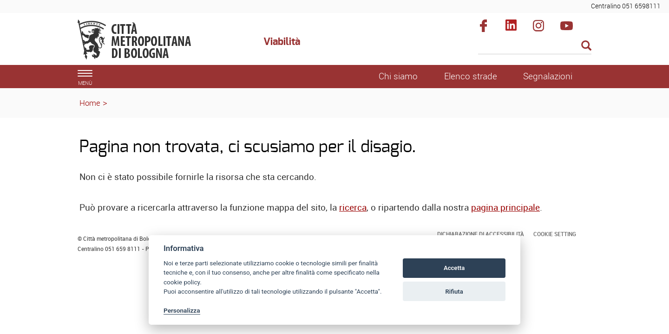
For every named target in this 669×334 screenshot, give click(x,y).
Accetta (454, 267)
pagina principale (505, 207)
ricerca (353, 207)
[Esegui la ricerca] (586, 46)
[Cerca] (535, 46)
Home (89, 102)
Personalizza (182, 310)
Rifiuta (454, 291)
